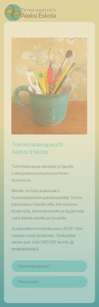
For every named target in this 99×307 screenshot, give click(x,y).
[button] (49, 266)
